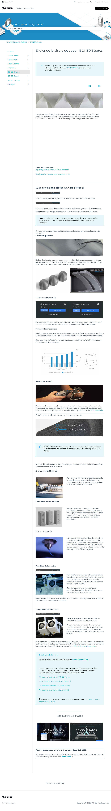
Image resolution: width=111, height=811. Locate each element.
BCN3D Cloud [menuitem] (13, 76)
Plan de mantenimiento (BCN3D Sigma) (54, 677)
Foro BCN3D (102, 8)
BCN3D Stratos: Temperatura (85, 646)
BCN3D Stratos (36, 42)
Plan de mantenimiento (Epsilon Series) (54, 686)
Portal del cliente (102, 2)
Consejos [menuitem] (11, 84)
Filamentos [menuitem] (12, 68)
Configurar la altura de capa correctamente (53, 174)
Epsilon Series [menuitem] (13, 55)
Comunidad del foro (48, 655)
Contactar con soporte (83, 2)
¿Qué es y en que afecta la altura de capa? (52, 170)
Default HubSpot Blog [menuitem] (55, 783)
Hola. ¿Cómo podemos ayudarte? (25, 24)
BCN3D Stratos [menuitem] (13, 72)
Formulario (66, 757)
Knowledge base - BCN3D (17, 42)
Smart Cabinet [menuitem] (13, 64)
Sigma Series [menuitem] (12, 60)
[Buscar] (102, 28)
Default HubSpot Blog (25, 8)
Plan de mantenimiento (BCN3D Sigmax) (55, 681)
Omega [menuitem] (10, 51)
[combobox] (54, 28)
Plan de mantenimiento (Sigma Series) (54, 690)
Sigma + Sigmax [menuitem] (14, 80)
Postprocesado (97, 410)
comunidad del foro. (80, 659)
